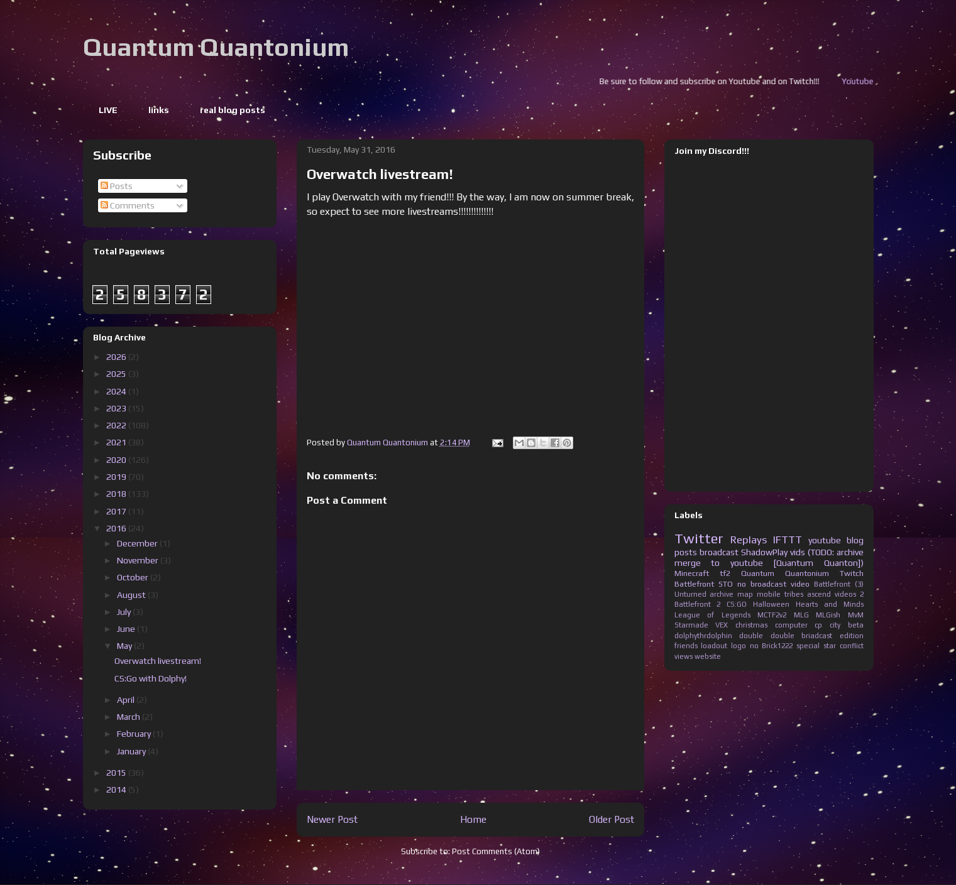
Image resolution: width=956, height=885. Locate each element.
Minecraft (691, 573)
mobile (769, 594)
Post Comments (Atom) (496, 851)
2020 (117, 460)
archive (721, 594)
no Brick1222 (771, 645)
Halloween (771, 604)
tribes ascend (807, 594)
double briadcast (802, 635)
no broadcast (761, 584)
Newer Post (332, 819)
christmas (751, 625)
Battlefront (694, 584)
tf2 (725, 573)
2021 (117, 442)
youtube (824, 540)
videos (845, 594)
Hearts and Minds (830, 604)
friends (686, 645)
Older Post (611, 819)
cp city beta (839, 625)
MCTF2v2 (771, 615)
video (800, 584)
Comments (128, 205)
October (133, 577)
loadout (714, 645)
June (127, 629)
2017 (117, 511)
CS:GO (737, 604)
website (708, 656)
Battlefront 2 (697, 604)
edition (852, 635)
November (138, 560)
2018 (117, 494)
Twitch (852, 573)
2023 (117, 408)
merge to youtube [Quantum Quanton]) (769, 563)
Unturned (690, 594)
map (745, 594)
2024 (117, 391)
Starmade (691, 625)
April (126, 700)
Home (473, 819)
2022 (117, 425)
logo (738, 645)
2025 (117, 374)
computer (791, 625)
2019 (117, 477)
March (129, 717)
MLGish (828, 615)
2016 (117, 528)
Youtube (868, 81)
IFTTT (787, 539)
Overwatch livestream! (157, 661)
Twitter (698, 538)
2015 (117, 773)
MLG (801, 615)
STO (725, 584)
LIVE (108, 110)
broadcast (719, 552)
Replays (748, 539)
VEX (721, 625)
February (135, 734)
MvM (856, 615)
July (125, 612)
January (132, 751)
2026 (117, 357)
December (138, 543)
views (683, 656)
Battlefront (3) (839, 584)
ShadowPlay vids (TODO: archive (802, 552)
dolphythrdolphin (703, 635)
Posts (117, 186)
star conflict (843, 645)
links (158, 110)
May (125, 646)
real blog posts (232, 110)
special (808, 645)
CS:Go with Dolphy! (150, 678)
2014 (117, 790)
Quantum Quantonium (216, 47)
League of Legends (712, 615)
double (751, 635)
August (132, 595)
